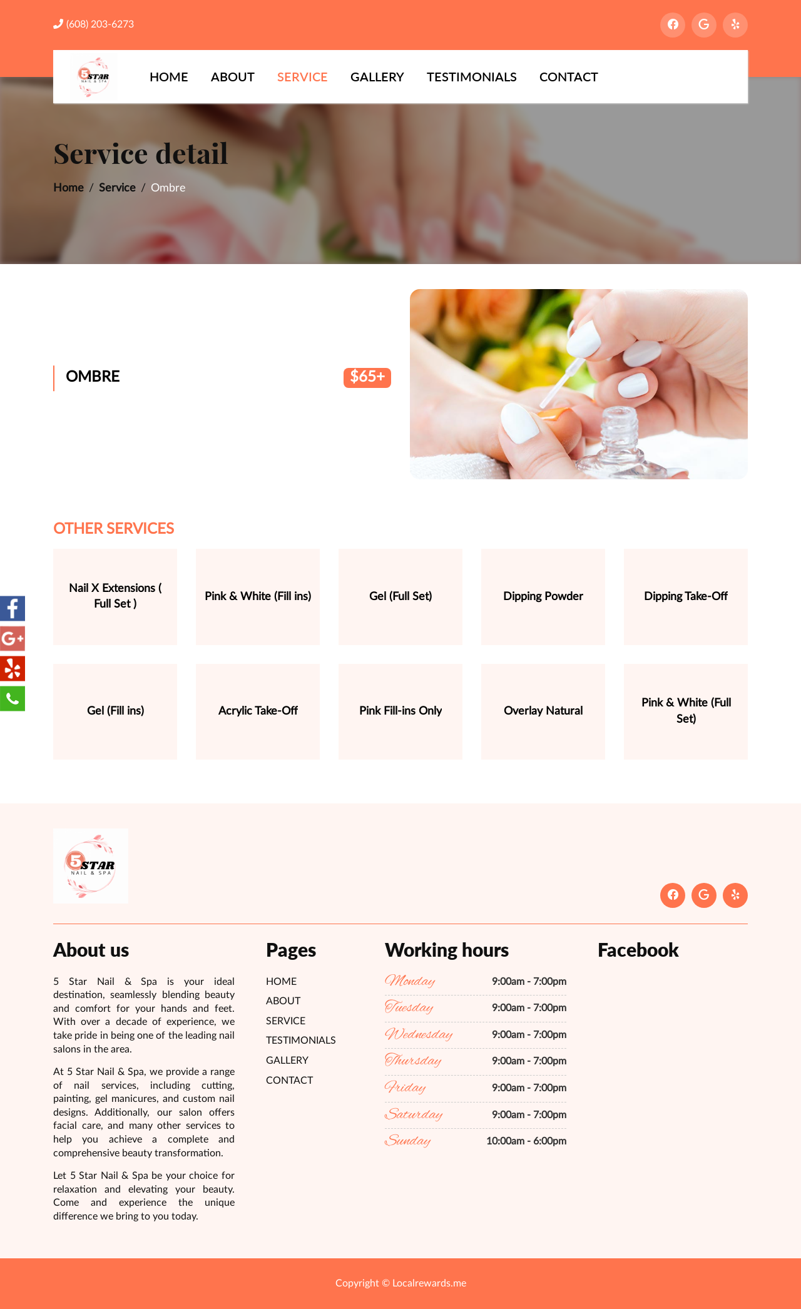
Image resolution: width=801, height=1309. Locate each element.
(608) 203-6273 (93, 24)
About (233, 76)
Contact (568, 76)
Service (302, 76)
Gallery (377, 76)
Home (169, 76)
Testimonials (472, 76)
